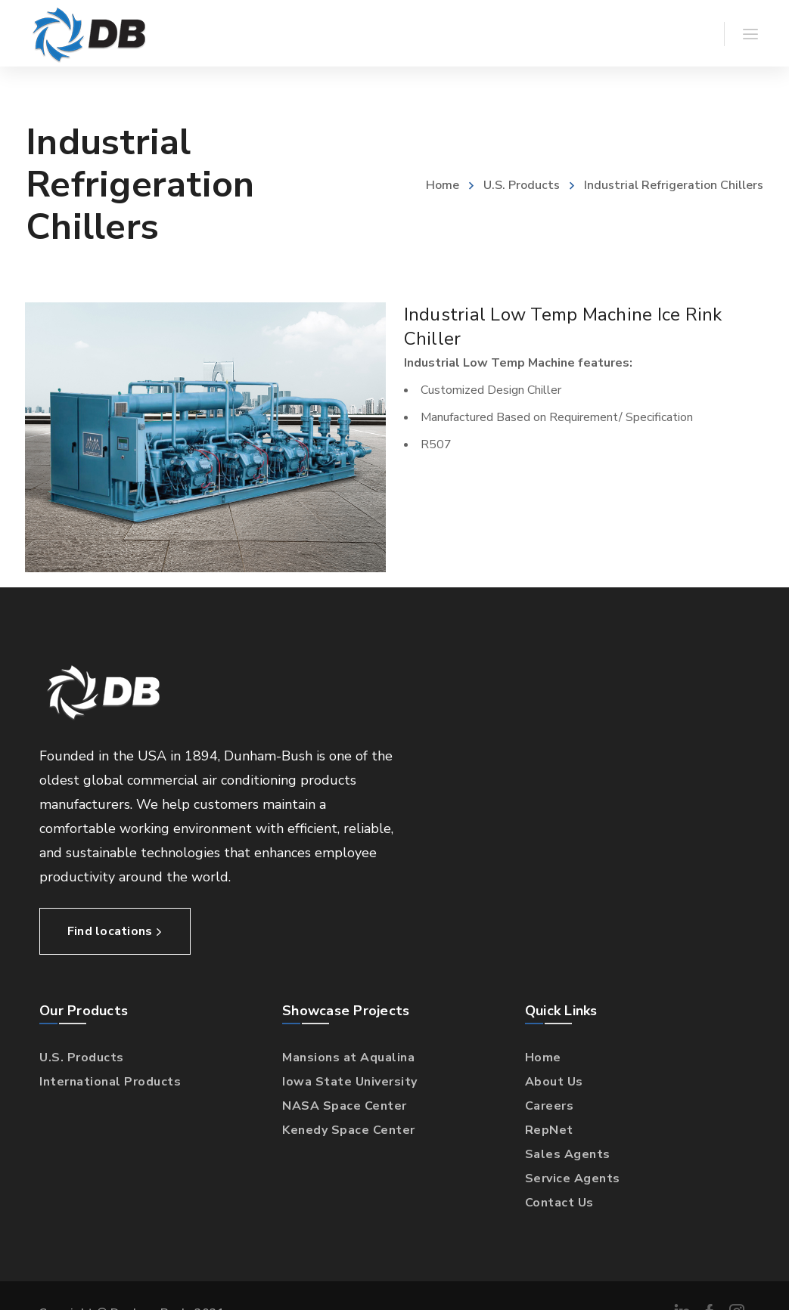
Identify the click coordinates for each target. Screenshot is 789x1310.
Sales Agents (567, 1154)
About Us (554, 1081)
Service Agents (572, 1178)
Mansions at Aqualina (348, 1057)
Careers (549, 1106)
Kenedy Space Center (348, 1130)
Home (442, 185)
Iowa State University (350, 1081)
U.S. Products (521, 185)
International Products (110, 1081)
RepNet (549, 1130)
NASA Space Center (344, 1106)
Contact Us (559, 1202)
